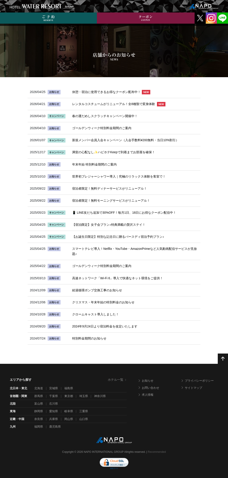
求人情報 (145, 394)
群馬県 (38, 396)
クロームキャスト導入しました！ (95, 314)
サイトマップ (191, 387)
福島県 (68, 388)
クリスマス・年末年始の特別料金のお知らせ (103, 302)
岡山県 (68, 419)
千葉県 (53, 396)
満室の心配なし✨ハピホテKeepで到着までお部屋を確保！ (113, 152)
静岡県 (38, 411)
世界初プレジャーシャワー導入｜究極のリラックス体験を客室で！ (119, 176)
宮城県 (53, 388)
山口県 (83, 419)
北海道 (38, 388)
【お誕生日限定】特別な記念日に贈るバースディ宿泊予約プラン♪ (118, 236)
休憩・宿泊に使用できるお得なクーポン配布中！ (111, 92)
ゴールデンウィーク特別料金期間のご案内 (101, 128)
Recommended (157, 451)
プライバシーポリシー (197, 380)
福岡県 (38, 426)
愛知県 (53, 411)
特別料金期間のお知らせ (89, 338)
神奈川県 (100, 396)
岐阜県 (68, 411)
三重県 (83, 411)
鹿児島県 (55, 426)
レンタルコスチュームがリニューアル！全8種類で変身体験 (118, 104)
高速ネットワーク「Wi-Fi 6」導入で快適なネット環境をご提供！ (117, 278)
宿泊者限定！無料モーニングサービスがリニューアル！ (111, 200)
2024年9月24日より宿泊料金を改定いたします (104, 326)
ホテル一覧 (117, 379)
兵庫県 (53, 419)
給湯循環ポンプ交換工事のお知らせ (97, 290)
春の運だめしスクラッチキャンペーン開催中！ (105, 116)
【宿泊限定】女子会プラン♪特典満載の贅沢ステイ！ (108, 224)
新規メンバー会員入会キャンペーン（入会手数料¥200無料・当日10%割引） (125, 140)
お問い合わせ (148, 387)
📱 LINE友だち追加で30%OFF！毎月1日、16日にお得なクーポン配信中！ (124, 212)
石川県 (53, 403)
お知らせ (145, 380)
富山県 (38, 403)
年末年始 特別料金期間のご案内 (94, 164)
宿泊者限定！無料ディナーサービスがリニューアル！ (109, 188)
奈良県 (38, 419)
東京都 (68, 396)
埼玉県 (83, 396)
